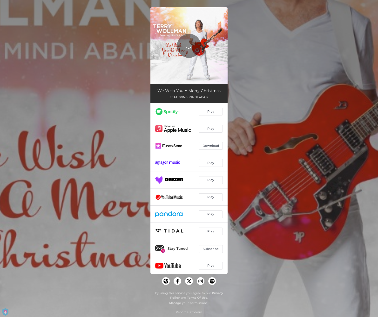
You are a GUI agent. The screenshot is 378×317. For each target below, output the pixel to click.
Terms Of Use (197, 297)
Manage (175, 303)
